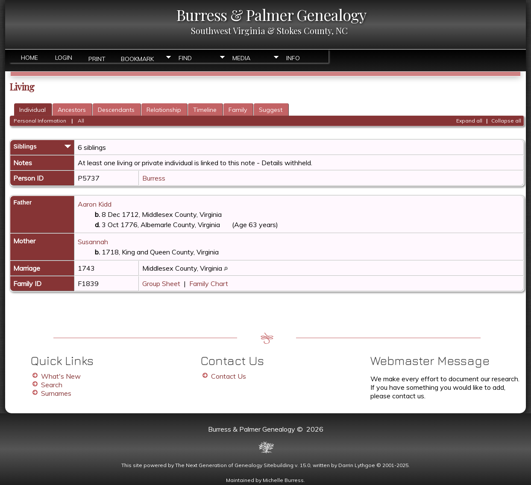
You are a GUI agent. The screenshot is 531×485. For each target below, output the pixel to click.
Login (63, 57)
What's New (61, 376)
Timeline (205, 110)
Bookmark (137, 58)
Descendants (116, 110)
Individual (32, 110)
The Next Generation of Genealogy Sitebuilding (234, 465)
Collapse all (506, 120)
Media (241, 58)
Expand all (469, 120)
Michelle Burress (283, 480)
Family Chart (208, 283)
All (81, 120)
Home (29, 57)
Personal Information (40, 120)
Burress (153, 178)
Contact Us (228, 376)
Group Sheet (161, 283)
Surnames (56, 393)
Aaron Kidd (94, 204)
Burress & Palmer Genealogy (271, 14)
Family (238, 110)
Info (293, 58)
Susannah (93, 241)
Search (51, 384)
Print (97, 58)
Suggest (270, 110)
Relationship (164, 110)
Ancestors (72, 110)
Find (185, 58)
